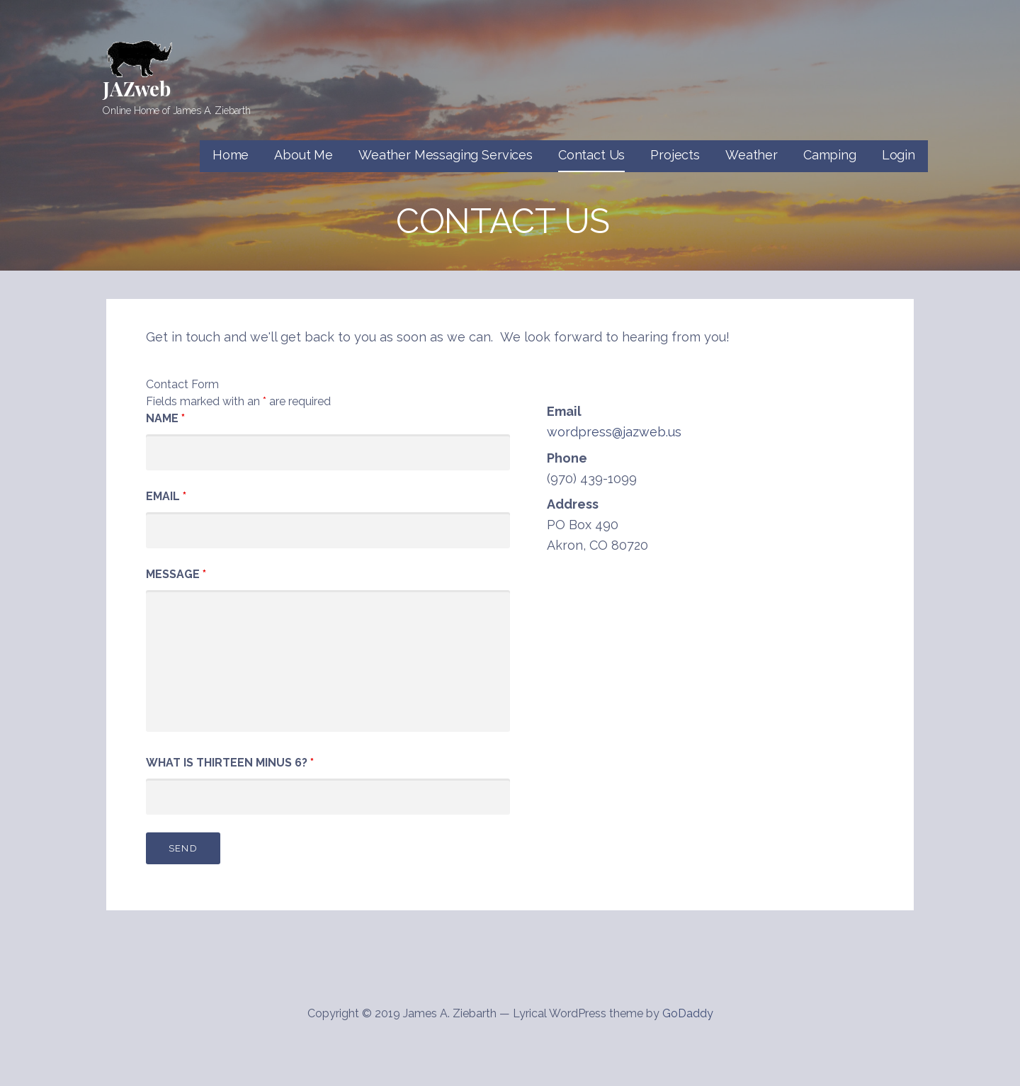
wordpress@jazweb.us (614, 431)
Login (898, 154)
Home (230, 154)
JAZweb (137, 88)
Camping (829, 154)
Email (166, 496)
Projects (675, 154)
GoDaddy (687, 1013)
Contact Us (591, 154)
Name (165, 418)
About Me (303, 154)
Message (176, 574)
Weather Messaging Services (445, 154)
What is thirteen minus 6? (230, 762)
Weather (751, 154)
